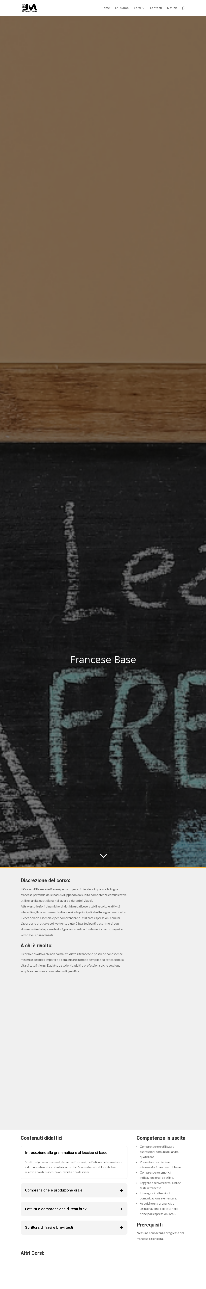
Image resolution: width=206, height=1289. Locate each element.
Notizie (172, 8)
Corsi (137, 8)
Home (106, 8)
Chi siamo (122, 8)
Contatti (156, 8)
